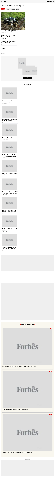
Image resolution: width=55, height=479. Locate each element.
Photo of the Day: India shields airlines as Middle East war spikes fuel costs (9, 248)
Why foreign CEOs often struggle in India (9, 229)
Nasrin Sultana (12, 368)
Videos (7, 9)
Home (2, 53)
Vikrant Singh (4, 32)
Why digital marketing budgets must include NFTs (8, 42)
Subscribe (49, 1)
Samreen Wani (5, 176)
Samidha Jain (5, 103)
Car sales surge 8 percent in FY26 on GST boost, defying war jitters (10, 192)
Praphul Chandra (4, 44)
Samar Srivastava (5, 139)
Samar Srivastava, (6, 368)
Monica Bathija (5, 157)
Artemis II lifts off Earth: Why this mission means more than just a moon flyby (9, 211)
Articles (3, 9)
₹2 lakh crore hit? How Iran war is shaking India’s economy (15, 409)
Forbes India (5, 250)
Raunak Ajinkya (4, 38)
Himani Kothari (5, 194)
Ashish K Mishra (4, 49)
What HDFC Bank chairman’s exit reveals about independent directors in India (19, 366)
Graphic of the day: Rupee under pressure (9, 174)
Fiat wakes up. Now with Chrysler (7, 47)
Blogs (17, 9)
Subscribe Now (27, 78)
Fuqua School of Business (7, 122)
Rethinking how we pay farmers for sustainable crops (9, 120)
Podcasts (13, 9)
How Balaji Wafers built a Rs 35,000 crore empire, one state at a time (9, 155)
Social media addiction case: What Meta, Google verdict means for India (8, 101)
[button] (52, 1)
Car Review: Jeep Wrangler (9, 30)
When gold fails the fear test (8, 137)
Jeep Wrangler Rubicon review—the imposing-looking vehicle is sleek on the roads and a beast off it (8, 36)
